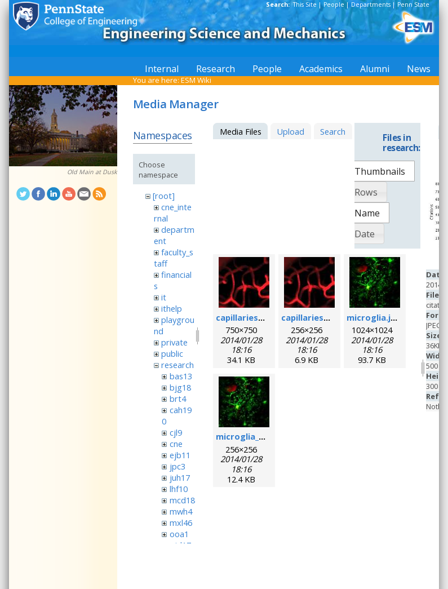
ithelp (171, 308)
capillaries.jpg (244, 317)
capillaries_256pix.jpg (324, 317)
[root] (164, 195)
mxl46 (181, 522)
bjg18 (180, 387)
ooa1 (179, 533)
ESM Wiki (196, 80)
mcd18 (182, 500)
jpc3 (177, 466)
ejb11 (180, 454)
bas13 (181, 376)
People (333, 4)
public (172, 353)
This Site (305, 4)
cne (176, 443)
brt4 (178, 398)
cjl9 (176, 432)
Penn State (413, 4)
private (174, 342)
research (177, 364)
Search (332, 131)
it (163, 297)
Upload (290, 131)
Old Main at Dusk (92, 172)
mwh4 (181, 511)
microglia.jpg (374, 317)
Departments (371, 4)
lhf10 (179, 488)
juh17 (180, 477)
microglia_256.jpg (251, 436)
